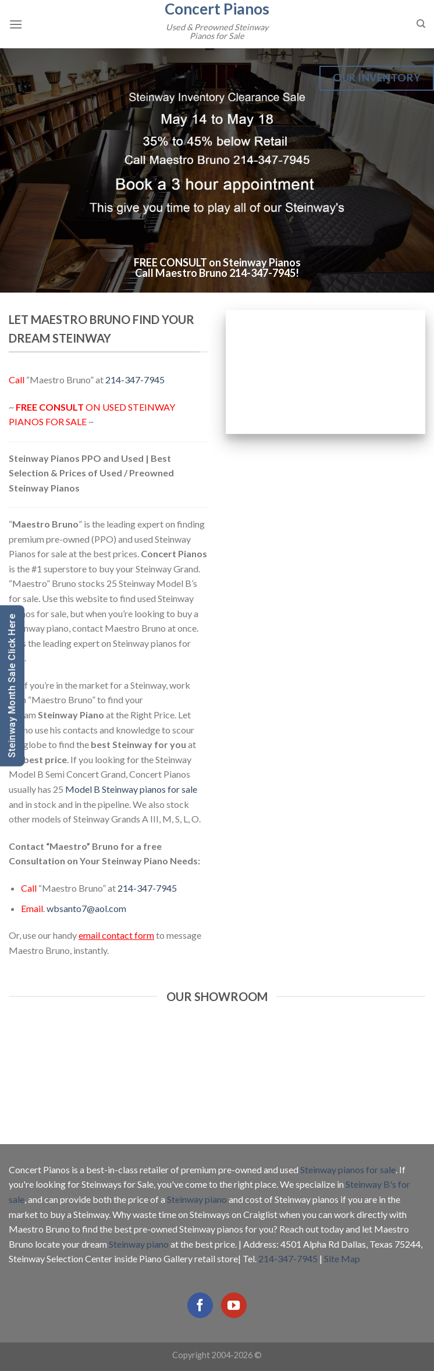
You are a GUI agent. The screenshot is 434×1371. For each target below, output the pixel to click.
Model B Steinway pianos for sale (131, 789)
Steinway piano (197, 1199)
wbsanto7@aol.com (86, 908)
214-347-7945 (262, 272)
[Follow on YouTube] (234, 1305)
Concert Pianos (217, 8)
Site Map (342, 1258)
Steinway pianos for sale (348, 1169)
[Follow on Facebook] (200, 1305)
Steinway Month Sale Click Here (11, 685)
